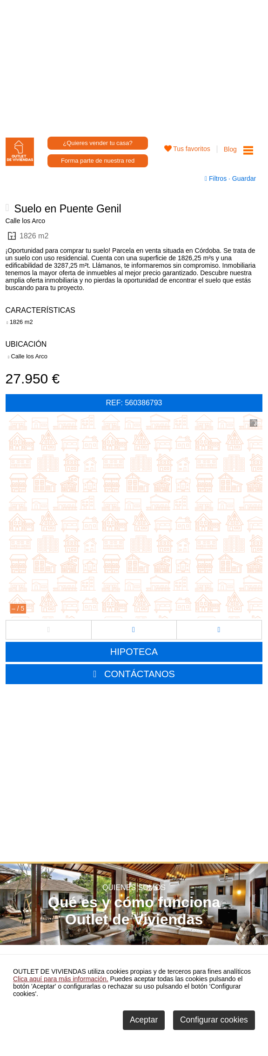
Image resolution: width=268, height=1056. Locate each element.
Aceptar (144, 1019)
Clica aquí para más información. (60, 979)
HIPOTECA (134, 652)
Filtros (216, 178)
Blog (230, 149)
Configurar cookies (214, 1019)
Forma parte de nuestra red (97, 160)
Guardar (243, 178)
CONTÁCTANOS (139, 674)
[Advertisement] (134, 65)
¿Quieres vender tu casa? (98, 142)
